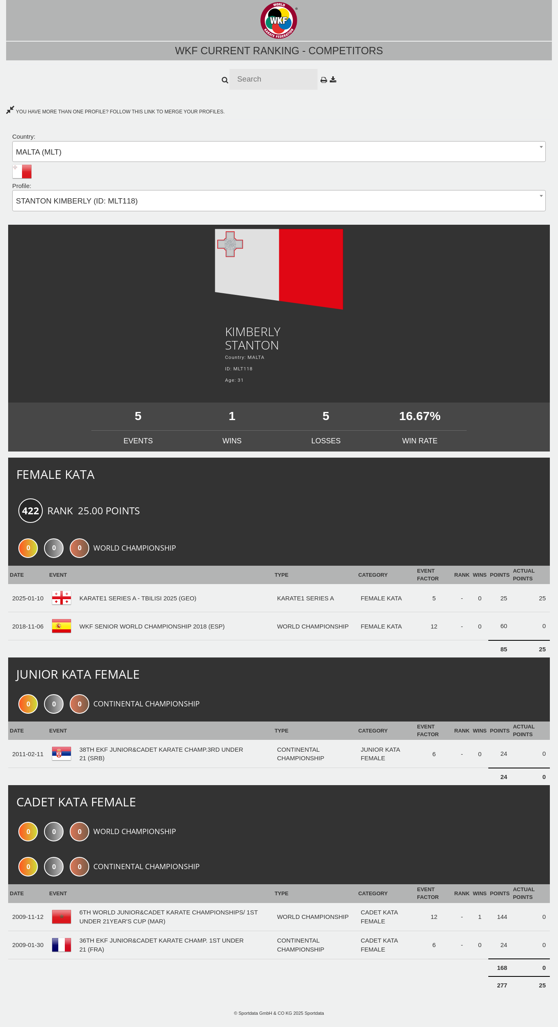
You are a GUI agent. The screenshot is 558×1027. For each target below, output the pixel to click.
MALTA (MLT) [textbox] (39, 152)
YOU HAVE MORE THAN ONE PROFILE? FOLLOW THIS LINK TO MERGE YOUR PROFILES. (115, 112)
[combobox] (279, 151)
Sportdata (314, 1013)
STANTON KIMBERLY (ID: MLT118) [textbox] (77, 201)
